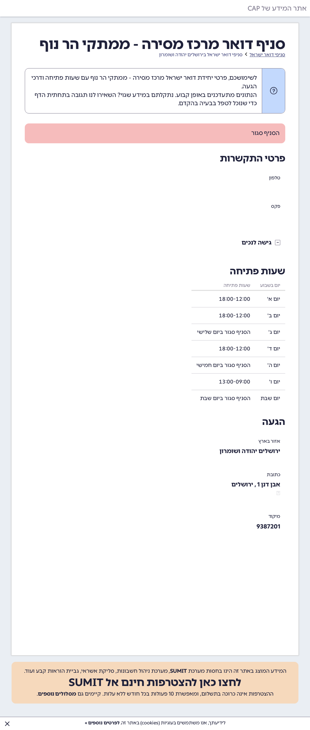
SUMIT (178, 671)
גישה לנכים (257, 242)
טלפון (274, 178)
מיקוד (274, 516)
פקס (275, 206)
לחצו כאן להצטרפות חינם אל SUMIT (155, 682)
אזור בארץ (269, 441)
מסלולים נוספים (57, 694)
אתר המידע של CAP (277, 8)
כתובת (273, 475)
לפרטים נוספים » (102, 723)
